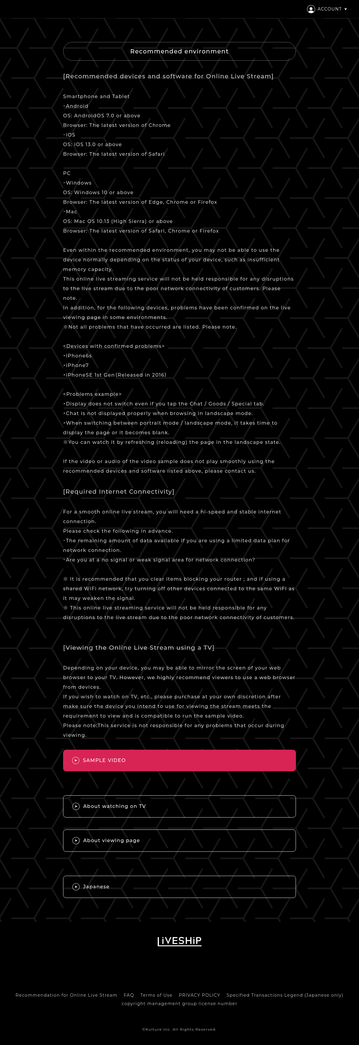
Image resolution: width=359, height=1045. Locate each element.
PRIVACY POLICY (199, 995)
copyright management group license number (179, 1003)
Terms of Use (156, 995)
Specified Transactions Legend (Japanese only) (285, 995)
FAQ (129, 995)
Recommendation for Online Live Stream (66, 995)
